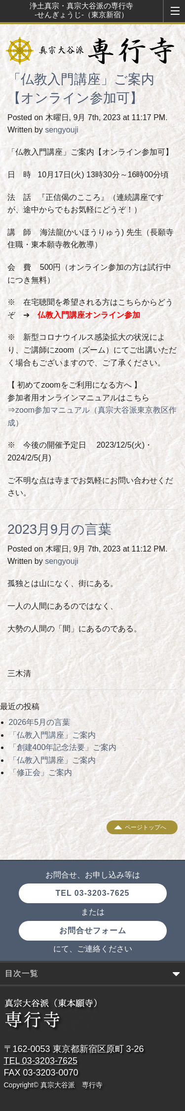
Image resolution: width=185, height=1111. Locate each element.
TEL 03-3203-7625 (92, 893)
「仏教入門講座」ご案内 (52, 735)
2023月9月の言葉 (59, 529)
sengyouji (61, 130)
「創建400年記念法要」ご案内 (63, 747)
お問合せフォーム (92, 930)
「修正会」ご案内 (40, 772)
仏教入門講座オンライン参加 (88, 315)
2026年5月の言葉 (40, 722)
